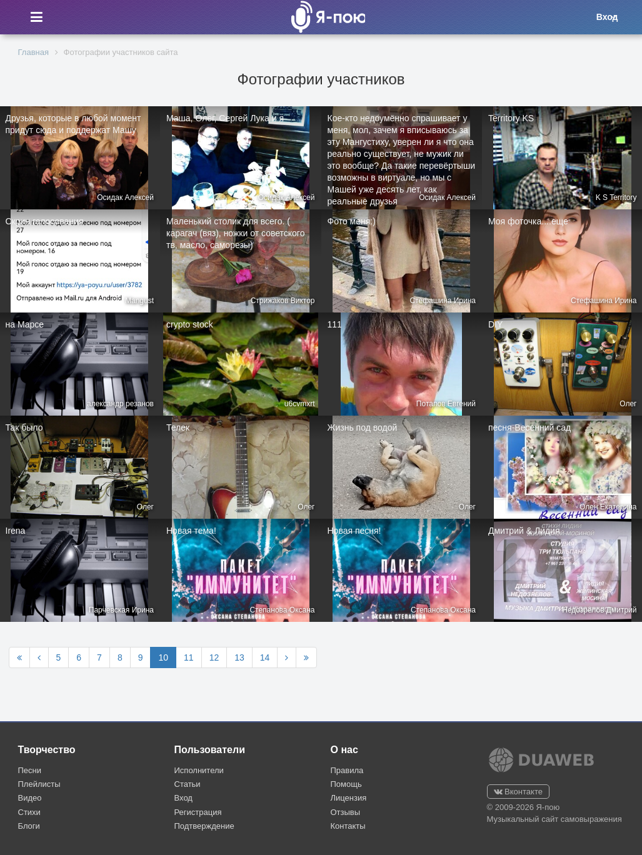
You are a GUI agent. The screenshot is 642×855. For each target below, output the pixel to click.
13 (239, 657)
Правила (347, 770)
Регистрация (198, 812)
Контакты (348, 826)
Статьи (187, 784)
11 (189, 657)
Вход (183, 797)
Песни (30, 770)
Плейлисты (39, 784)
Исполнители (199, 770)
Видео (30, 797)
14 (265, 657)
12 (214, 657)
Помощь (346, 784)
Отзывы (346, 812)
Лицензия (349, 797)
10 (163, 657)
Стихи (29, 812)
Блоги (29, 826)
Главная (33, 52)
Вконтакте (518, 791)
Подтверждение (204, 826)
